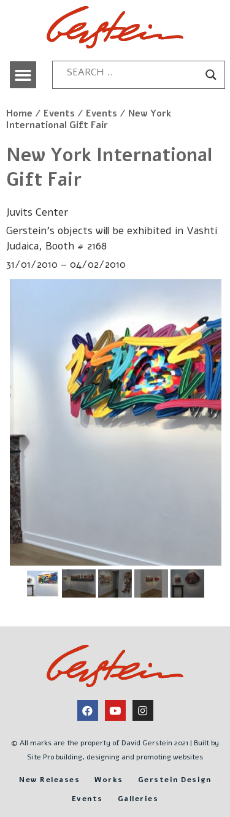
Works (108, 780)
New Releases (49, 780)
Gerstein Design (175, 780)
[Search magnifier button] (211, 74)
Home (19, 113)
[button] (23, 74)
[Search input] (133, 72)
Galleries (138, 799)
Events (59, 113)
